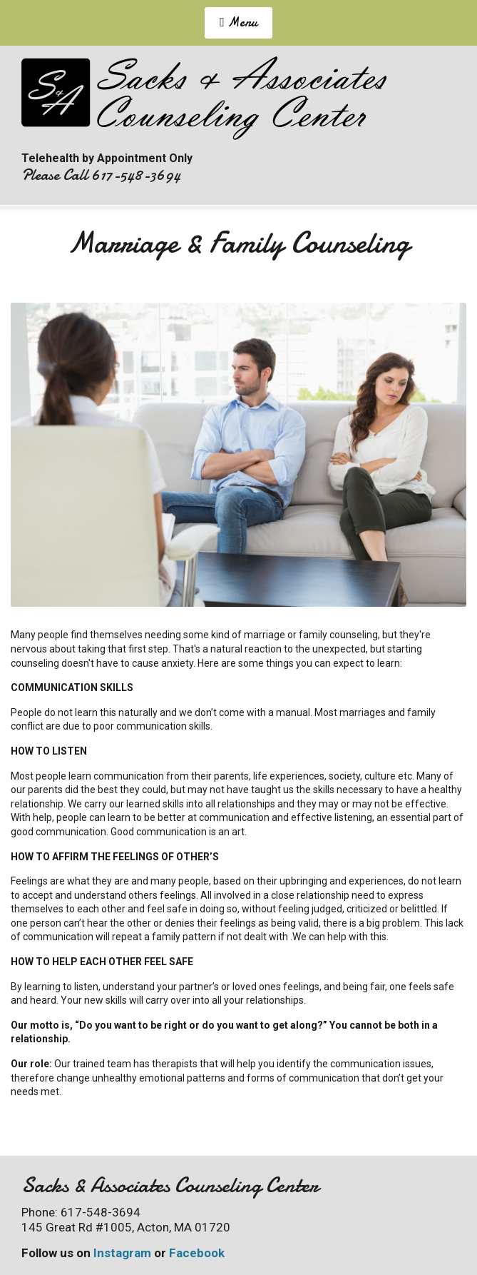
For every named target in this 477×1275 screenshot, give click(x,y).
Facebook (197, 1253)
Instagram (122, 1253)
